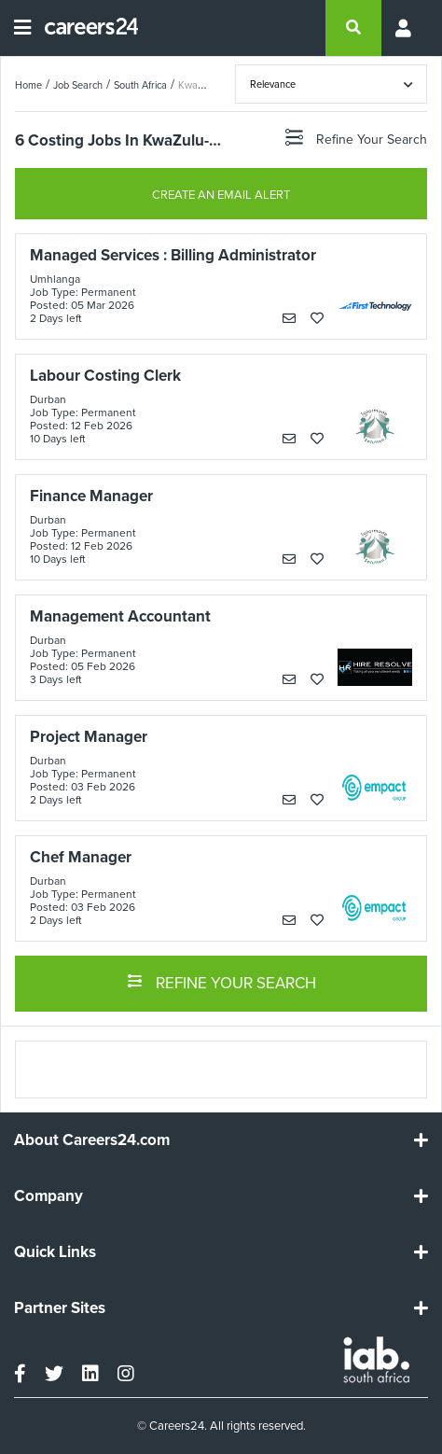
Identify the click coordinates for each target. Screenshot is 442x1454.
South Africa (140, 84)
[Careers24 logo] (84, 28)
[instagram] (125, 1373)
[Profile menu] (404, 28)
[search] (353, 28)
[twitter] (54, 1373)
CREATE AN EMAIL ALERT (221, 194)
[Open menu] (22, 28)
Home (28, 84)
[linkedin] (90, 1373)
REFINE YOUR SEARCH (221, 982)
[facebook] (20, 1373)
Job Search (78, 84)
